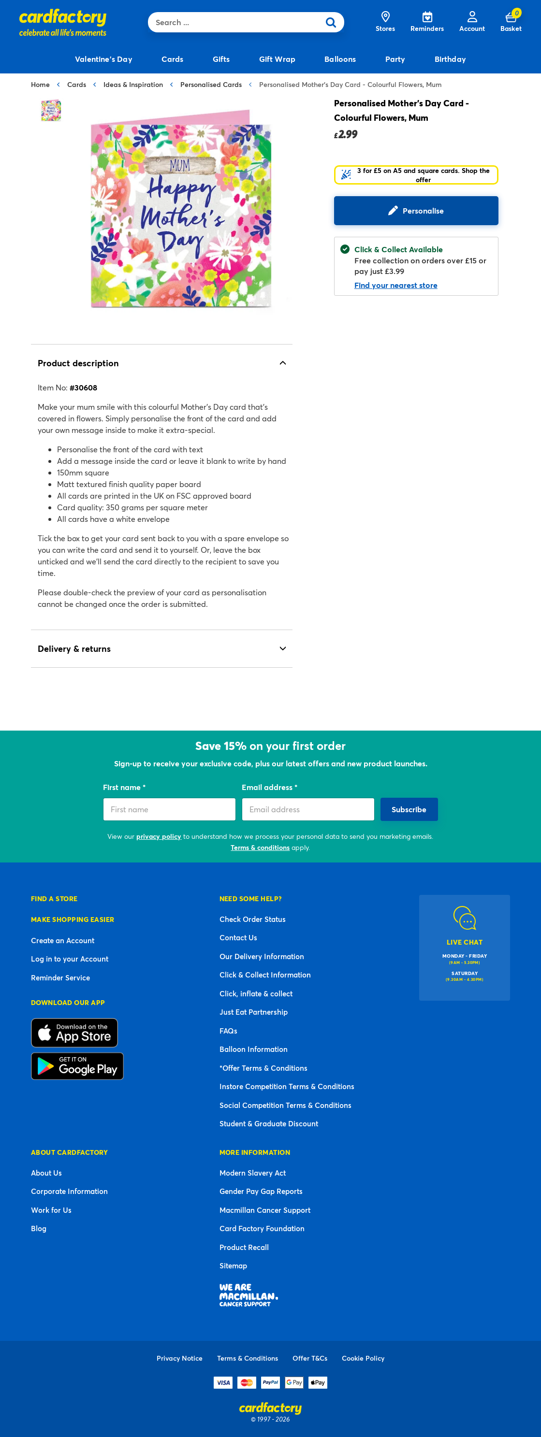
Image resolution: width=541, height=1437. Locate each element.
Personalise (423, 210)
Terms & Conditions (247, 1358)
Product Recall (244, 1247)
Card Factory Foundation (262, 1228)
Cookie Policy (363, 1358)
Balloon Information (253, 1049)
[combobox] (236, 22)
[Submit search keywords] (334, 22)
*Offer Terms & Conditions (263, 1068)
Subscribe (409, 809)
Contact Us (238, 937)
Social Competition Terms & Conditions (285, 1105)
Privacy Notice (180, 1358)
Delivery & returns (74, 648)
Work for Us (51, 1210)
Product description (78, 363)
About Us (46, 1173)
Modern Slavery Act (252, 1173)
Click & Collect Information (265, 974)
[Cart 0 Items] (511, 22)
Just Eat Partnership (253, 1012)
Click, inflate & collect (255, 993)
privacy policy (158, 836)
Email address (268, 787)
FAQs (228, 1030)
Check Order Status (252, 919)
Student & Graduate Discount (268, 1123)
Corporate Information (69, 1191)
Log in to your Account (69, 958)
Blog (38, 1228)
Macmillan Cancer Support (264, 1210)
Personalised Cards (211, 84)
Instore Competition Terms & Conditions (286, 1086)
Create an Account (62, 940)
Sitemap (233, 1265)
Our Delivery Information (261, 956)
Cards (76, 84)
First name (123, 787)
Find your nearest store (396, 284)
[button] (416, 175)
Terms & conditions (260, 847)
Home (40, 84)
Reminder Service (60, 977)
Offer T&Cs (309, 1358)
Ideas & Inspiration (133, 84)
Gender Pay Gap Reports (261, 1191)
